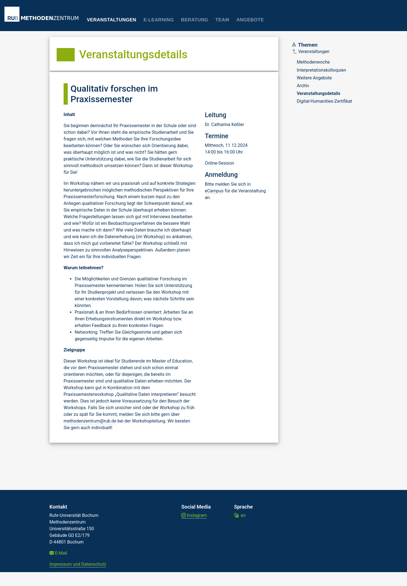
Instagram (194, 515)
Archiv (303, 85)
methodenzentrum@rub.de (90, 421)
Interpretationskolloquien (321, 70)
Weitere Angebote (314, 78)
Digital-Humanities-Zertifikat (324, 101)
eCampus (214, 190)
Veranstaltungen (111, 19)
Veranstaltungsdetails (318, 93)
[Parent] (322, 51)
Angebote (250, 19)
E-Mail (58, 553)
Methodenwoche (313, 62)
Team (222, 19)
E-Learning (159, 19)
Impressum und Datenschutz (77, 564)
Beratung (194, 19)
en (239, 515)
